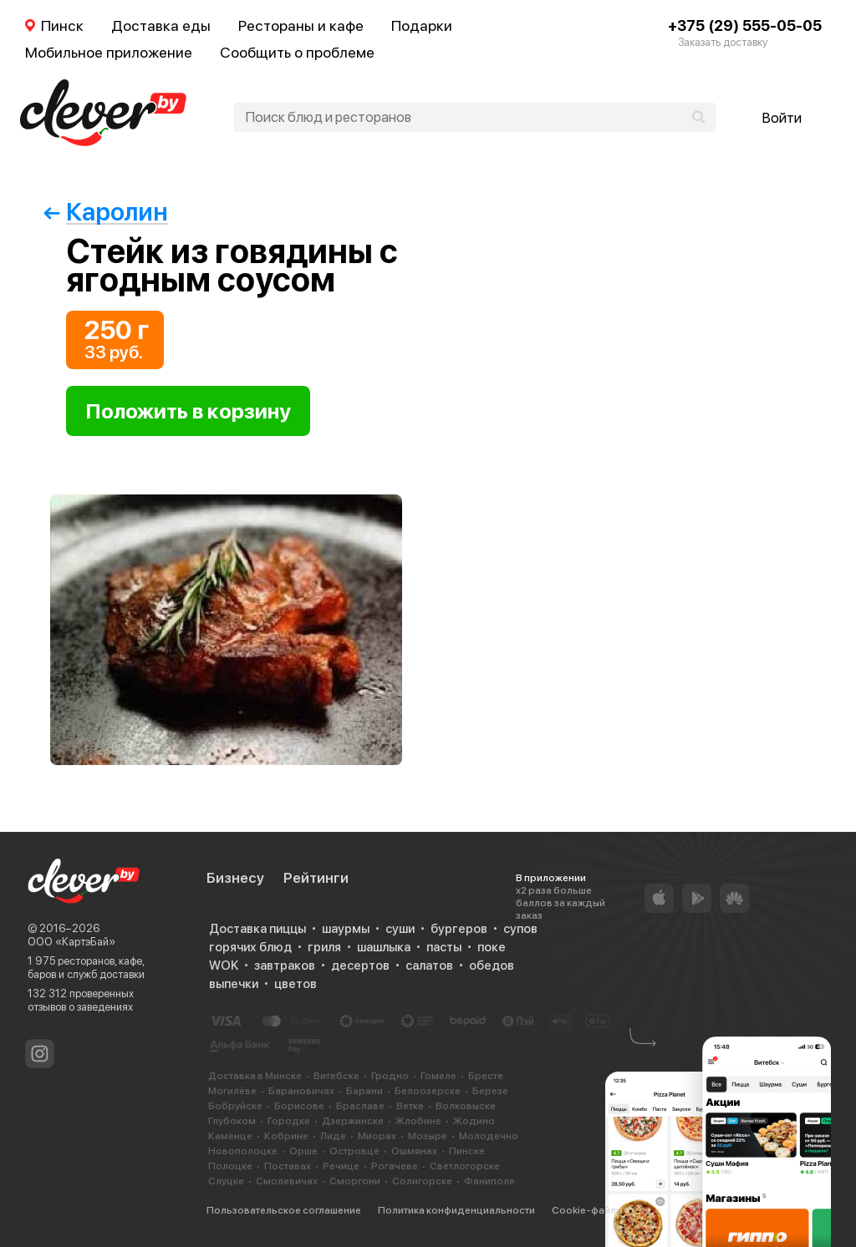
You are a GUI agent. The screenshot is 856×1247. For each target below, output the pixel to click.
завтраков (284, 965)
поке (491, 947)
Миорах (377, 1136)
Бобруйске (235, 1106)
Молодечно (488, 1136)
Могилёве (232, 1091)
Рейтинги (316, 877)
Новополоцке (243, 1151)
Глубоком (232, 1121)
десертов (360, 965)
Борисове (299, 1106)
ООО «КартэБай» (71, 941)
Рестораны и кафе (301, 25)
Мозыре (427, 1136)
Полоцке (230, 1166)
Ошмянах (414, 1151)
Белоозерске (428, 1091)
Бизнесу (235, 877)
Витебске (336, 1076)
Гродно (390, 1076)
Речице (341, 1166)
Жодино (474, 1121)
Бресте (485, 1076)
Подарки (421, 25)
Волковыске (466, 1106)
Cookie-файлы (587, 1210)
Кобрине (286, 1136)
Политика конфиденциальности (456, 1210)
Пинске (467, 1151)
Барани (364, 1091)
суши (400, 928)
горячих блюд (250, 947)
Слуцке (226, 1181)
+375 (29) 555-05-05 (745, 25)
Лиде (333, 1136)
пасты (443, 947)
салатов (429, 965)
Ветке (410, 1106)
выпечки (233, 983)
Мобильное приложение (108, 52)
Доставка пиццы (257, 928)
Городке (289, 1121)
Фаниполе (489, 1181)
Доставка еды (161, 25)
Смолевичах (287, 1181)
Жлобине (418, 1121)
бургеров (459, 928)
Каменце (230, 1136)
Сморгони (354, 1181)
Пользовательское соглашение (283, 1210)
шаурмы (345, 928)
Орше (303, 1151)
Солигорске (422, 1181)
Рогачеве (394, 1166)
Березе (490, 1091)
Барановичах (301, 1091)
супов (520, 928)
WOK (223, 965)
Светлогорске (465, 1166)
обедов (491, 965)
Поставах (287, 1166)
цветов (295, 983)
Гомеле (438, 1076)
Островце (354, 1151)
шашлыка (383, 947)
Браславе (360, 1106)
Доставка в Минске (255, 1076)
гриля (324, 947)
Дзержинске (353, 1121)
